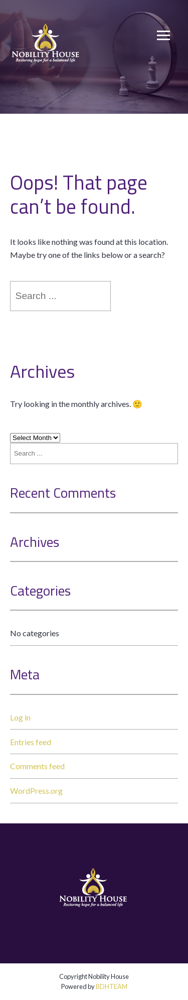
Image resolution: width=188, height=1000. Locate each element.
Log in (20, 717)
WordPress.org (36, 790)
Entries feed (30, 742)
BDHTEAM (111, 986)
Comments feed (37, 766)
